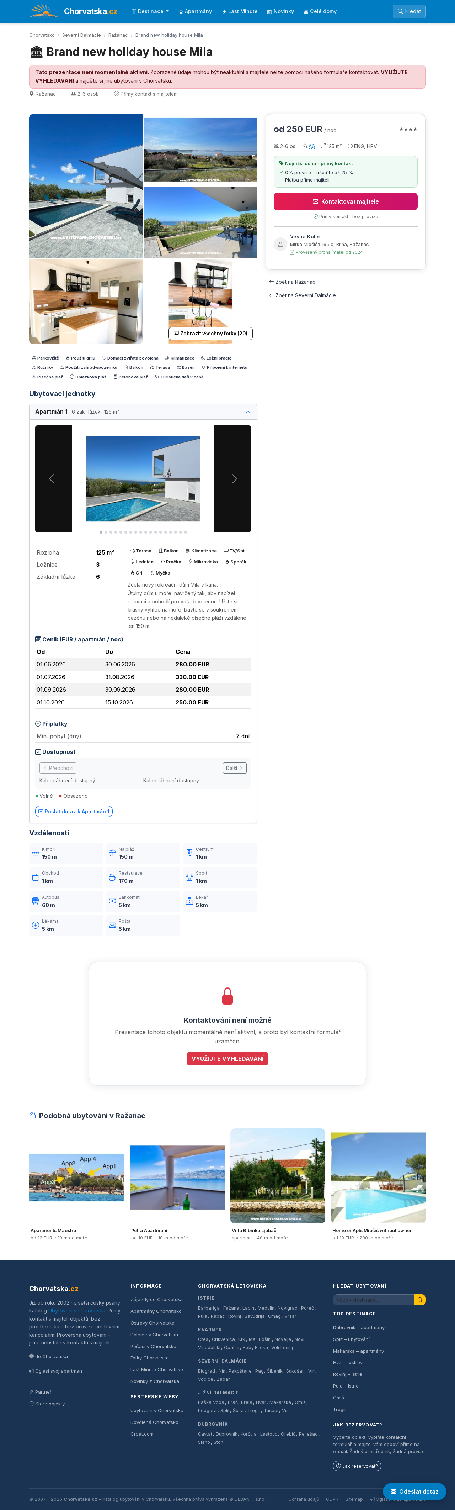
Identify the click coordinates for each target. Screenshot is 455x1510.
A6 (312, 146)
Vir (311, 1371)
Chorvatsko (42, 35)
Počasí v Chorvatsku (153, 1346)
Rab (247, 1347)
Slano (204, 1442)
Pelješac (308, 1434)
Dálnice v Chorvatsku (154, 1334)
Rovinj (234, 1316)
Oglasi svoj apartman (55, 1371)
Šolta (238, 1410)
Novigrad (288, 1308)
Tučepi (271, 1410)
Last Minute (240, 11)
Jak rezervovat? (357, 1466)
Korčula (249, 1434)
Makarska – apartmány (358, 1351)
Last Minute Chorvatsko (156, 1369)
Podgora (207, 1410)
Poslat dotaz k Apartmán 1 (73, 811)
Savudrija (255, 1316)
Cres (203, 1339)
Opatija (232, 1347)
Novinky (280, 11)
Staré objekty (47, 1403)
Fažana (231, 1308)
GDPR (332, 1499)
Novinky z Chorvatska (154, 1381)
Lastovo (269, 1434)
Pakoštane (240, 1371)
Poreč (307, 1308)
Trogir (254, 1410)
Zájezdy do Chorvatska (156, 1299)
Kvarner (210, 1329)
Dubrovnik (226, 1434)
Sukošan (295, 1371)
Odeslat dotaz (415, 1491)
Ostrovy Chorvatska (152, 1323)
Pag (259, 1371)
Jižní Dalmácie (218, 1392)
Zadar (223, 1379)
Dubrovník (213, 1424)
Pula (202, 1316)
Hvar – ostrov (348, 1362)
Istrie (206, 1298)
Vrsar (290, 1316)
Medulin (266, 1308)
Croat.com (142, 1434)
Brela (246, 1402)
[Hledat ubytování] (374, 1299)
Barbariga (209, 1308)
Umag (274, 1316)
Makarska (280, 1402)
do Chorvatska (48, 1356)
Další (234, 768)
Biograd (206, 1371)
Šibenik (275, 1371)
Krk (241, 1339)
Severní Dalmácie (81, 35)
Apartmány (195, 11)
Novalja (283, 1339)
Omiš (300, 1402)
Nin (222, 1371)
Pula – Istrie (346, 1386)
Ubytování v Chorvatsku (76, 1310)
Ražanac (118, 35)
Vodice (205, 1379)
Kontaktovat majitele (346, 201)
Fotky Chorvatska (149, 1357)
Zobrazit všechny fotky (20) (210, 333)
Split (225, 1410)
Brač (233, 1402)
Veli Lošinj (282, 1347)
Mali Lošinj (260, 1339)
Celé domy (320, 11)
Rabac (218, 1316)
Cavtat (205, 1434)
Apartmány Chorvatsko (156, 1311)
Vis (285, 1410)
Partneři (41, 1392)
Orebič (288, 1434)
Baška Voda (211, 1402)
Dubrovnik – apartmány (359, 1327)
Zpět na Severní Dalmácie (302, 295)
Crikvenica (223, 1339)
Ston (218, 1442)
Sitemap (354, 1499)
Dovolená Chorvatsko (154, 1422)
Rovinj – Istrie (347, 1374)
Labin (248, 1308)
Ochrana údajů (303, 1499)
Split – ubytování (351, 1339)
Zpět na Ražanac (292, 282)
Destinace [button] (148, 11)
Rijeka (261, 1347)
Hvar (261, 1402)
